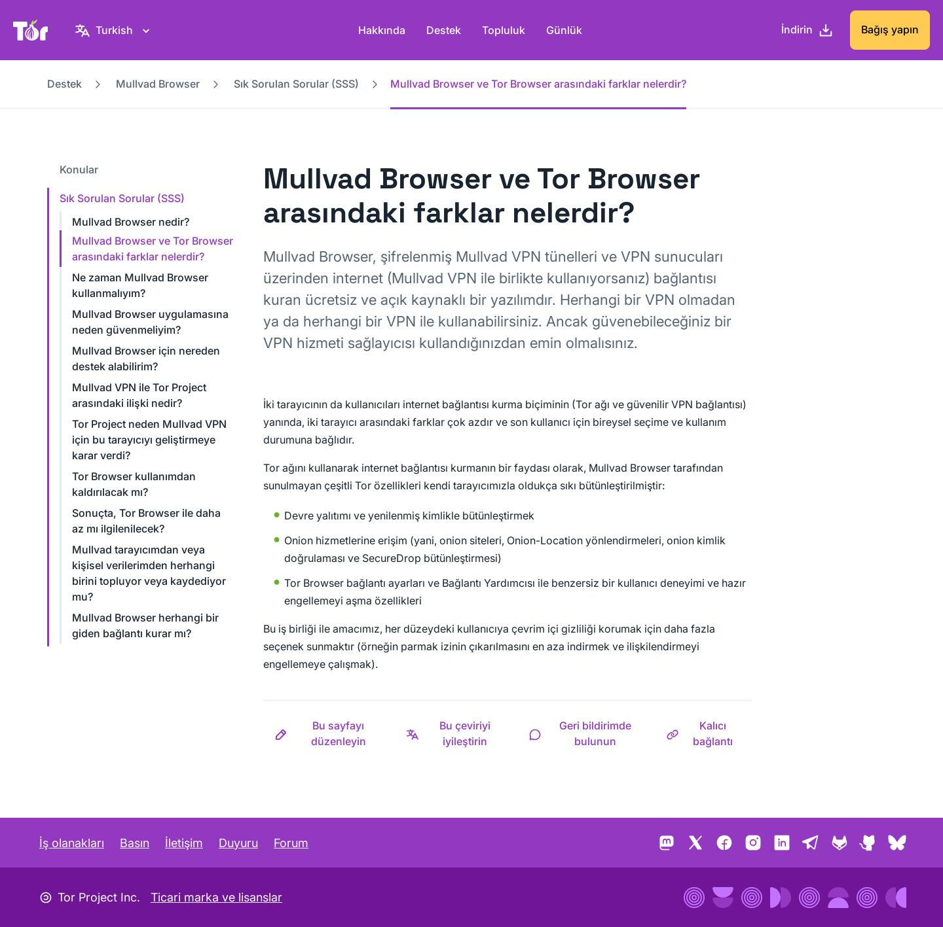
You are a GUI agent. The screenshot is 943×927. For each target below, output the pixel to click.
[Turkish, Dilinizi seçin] (114, 30)
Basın (134, 843)
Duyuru (238, 843)
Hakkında (381, 30)
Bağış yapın (890, 29)
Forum (291, 843)
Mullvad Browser (158, 83)
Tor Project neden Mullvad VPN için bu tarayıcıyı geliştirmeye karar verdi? (149, 439)
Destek (443, 30)
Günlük (564, 30)
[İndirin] (807, 30)
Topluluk (503, 30)
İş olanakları (71, 843)
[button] (329, 733)
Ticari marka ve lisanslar (216, 897)
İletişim (184, 843)
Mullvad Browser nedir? (130, 221)
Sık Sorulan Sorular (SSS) (296, 83)
